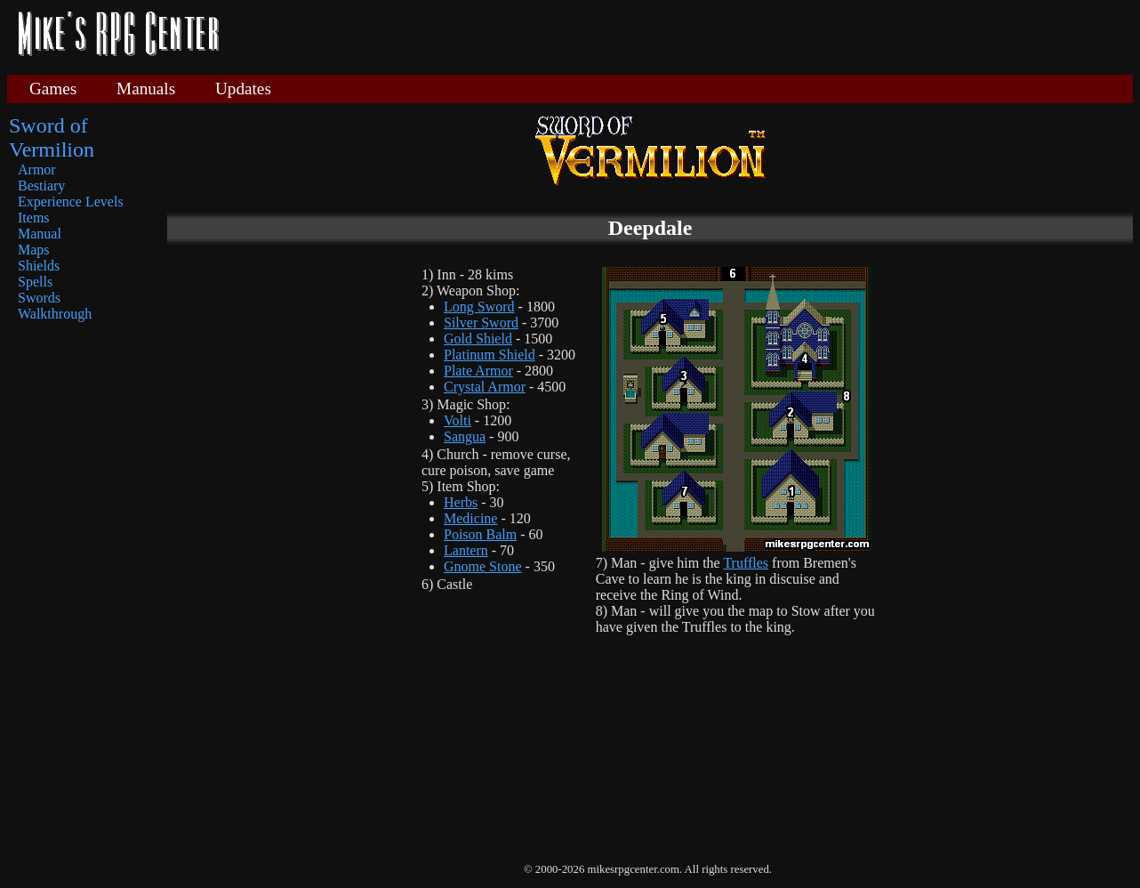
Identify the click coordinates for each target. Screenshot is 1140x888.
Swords (39, 297)
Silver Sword (481, 322)
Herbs (461, 502)
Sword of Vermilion (51, 137)
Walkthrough (55, 313)
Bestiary (41, 185)
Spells (35, 281)
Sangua (465, 436)
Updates (243, 88)
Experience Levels (71, 201)
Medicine (470, 518)
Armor (37, 169)
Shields (39, 265)
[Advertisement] (683, 35)
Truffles (745, 562)
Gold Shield (478, 338)
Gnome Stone (483, 566)
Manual (39, 233)
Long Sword (479, 306)
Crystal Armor (485, 386)
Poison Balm (480, 534)
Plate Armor (478, 370)
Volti (457, 420)
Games (52, 88)
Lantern (466, 550)
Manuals (145, 88)
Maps (34, 249)
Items (34, 217)
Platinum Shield (489, 354)
